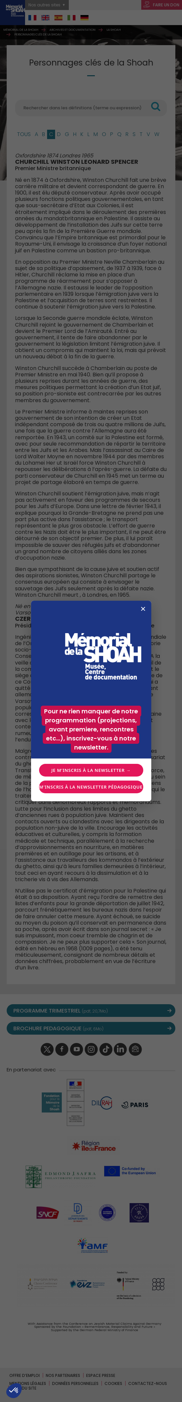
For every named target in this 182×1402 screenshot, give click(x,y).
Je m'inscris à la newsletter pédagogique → (91, 787)
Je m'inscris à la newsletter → (91, 770)
